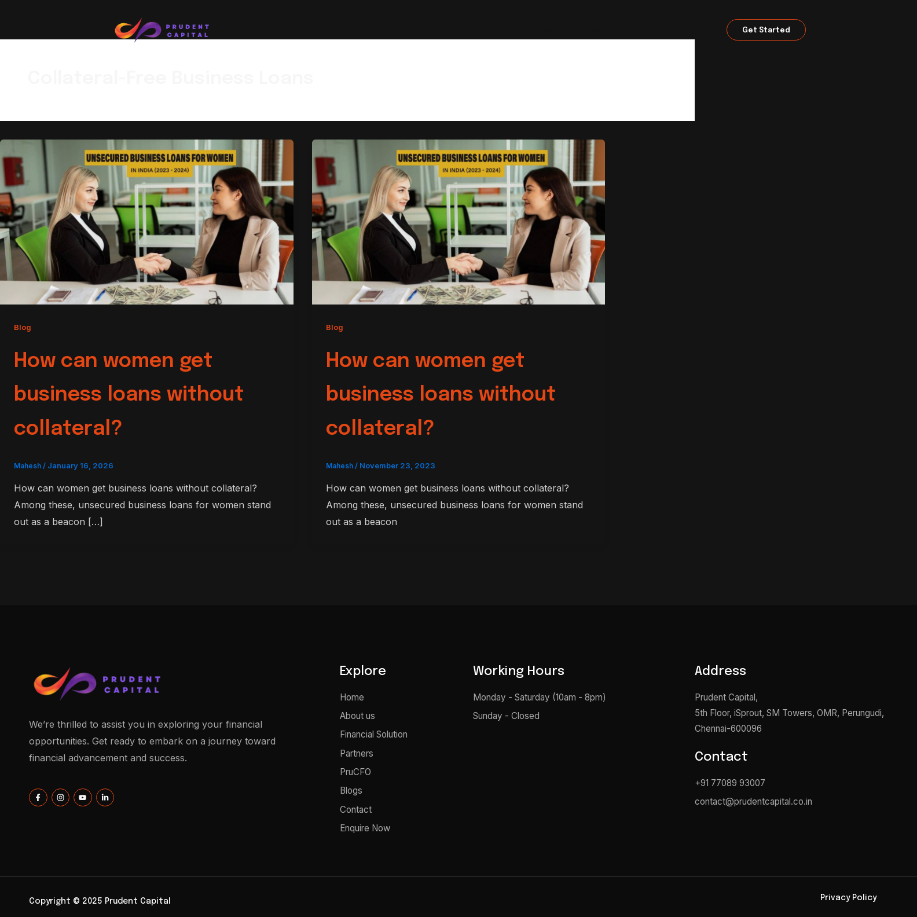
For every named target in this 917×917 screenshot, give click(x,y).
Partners (543, 31)
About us (372, 31)
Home (313, 31)
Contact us (614, 31)
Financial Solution (458, 31)
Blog (23, 327)
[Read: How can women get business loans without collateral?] (147, 221)
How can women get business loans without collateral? (146, 393)
